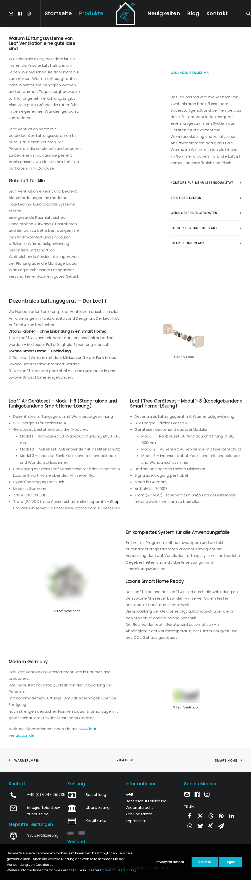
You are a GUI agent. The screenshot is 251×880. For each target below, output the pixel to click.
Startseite (58, 13)
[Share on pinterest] (221, 816)
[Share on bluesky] (200, 826)
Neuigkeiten (163, 13)
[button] (12, 13)
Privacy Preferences (170, 862)
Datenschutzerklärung (146, 801)
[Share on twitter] (200, 816)
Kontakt (217, 13)
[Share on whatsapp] (190, 826)
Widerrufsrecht (139, 807)
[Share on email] (221, 826)
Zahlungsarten (139, 814)
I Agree (230, 862)
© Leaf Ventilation (67, 611)
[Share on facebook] (190, 816)
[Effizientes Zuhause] (125, 13)
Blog (193, 13)
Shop (115, 501)
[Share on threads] (211, 816)
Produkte (91, 13)
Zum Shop (125, 760)
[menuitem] (12, 13)
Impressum (136, 820)
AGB (129, 794)
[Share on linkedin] (232, 816)
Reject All (204, 862)
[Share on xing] (211, 826)
